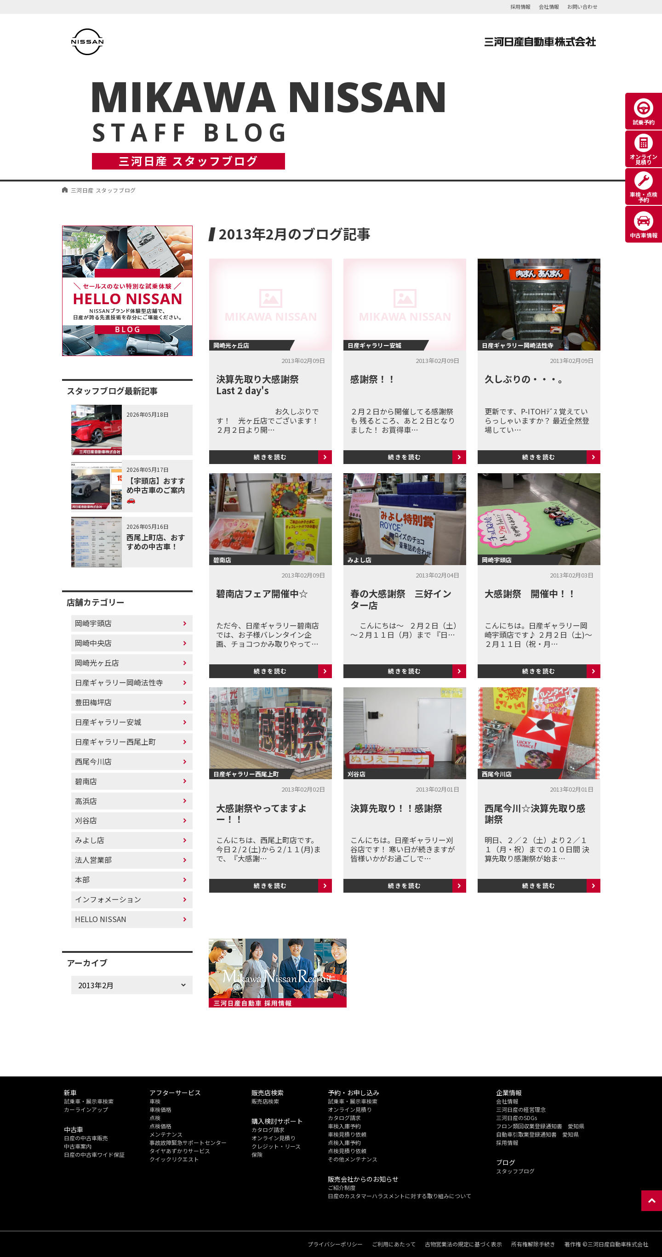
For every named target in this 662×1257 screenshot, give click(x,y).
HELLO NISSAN (100, 918)
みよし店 (89, 839)
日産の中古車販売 (86, 1138)
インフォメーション (108, 899)
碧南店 (86, 781)
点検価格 (160, 1126)
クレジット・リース (276, 1146)
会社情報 (549, 6)
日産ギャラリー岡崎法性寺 (119, 682)
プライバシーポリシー (335, 1244)
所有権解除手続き (533, 1244)
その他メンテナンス (352, 1159)
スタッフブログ (515, 1171)
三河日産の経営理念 (521, 1109)
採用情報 (520, 6)
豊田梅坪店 (93, 702)
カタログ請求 (268, 1129)
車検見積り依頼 (347, 1134)
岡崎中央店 (93, 642)
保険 (257, 1154)
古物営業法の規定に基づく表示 (463, 1244)
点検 (154, 1117)
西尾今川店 (93, 761)
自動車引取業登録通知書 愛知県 (537, 1134)
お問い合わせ (582, 6)
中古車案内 (77, 1146)
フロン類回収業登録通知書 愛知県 (540, 1126)
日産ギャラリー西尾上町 (115, 741)
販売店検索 (265, 1101)
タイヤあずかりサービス (179, 1151)
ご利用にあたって (394, 1244)
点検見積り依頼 (347, 1151)
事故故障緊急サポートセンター (188, 1142)
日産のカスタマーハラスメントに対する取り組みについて (399, 1196)
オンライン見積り (273, 1138)
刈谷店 (86, 820)
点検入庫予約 (344, 1142)
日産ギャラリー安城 (108, 721)
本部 (82, 879)
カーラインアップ (86, 1109)
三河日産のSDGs (516, 1117)
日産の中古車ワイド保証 (94, 1154)
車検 (154, 1101)
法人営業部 (93, 859)
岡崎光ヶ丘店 (97, 662)
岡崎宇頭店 (93, 622)
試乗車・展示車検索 (89, 1101)
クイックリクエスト (174, 1159)
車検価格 (160, 1109)
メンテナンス (166, 1134)
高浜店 (86, 800)
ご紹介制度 (341, 1187)
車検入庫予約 (344, 1126)
